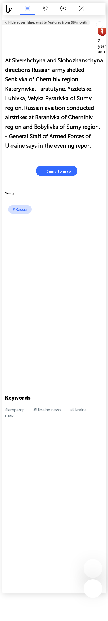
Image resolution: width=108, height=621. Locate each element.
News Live (27, 9)
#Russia (19, 209)
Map (45, 9)
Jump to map (55, 171)
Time (63, 9)
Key (81, 9)
